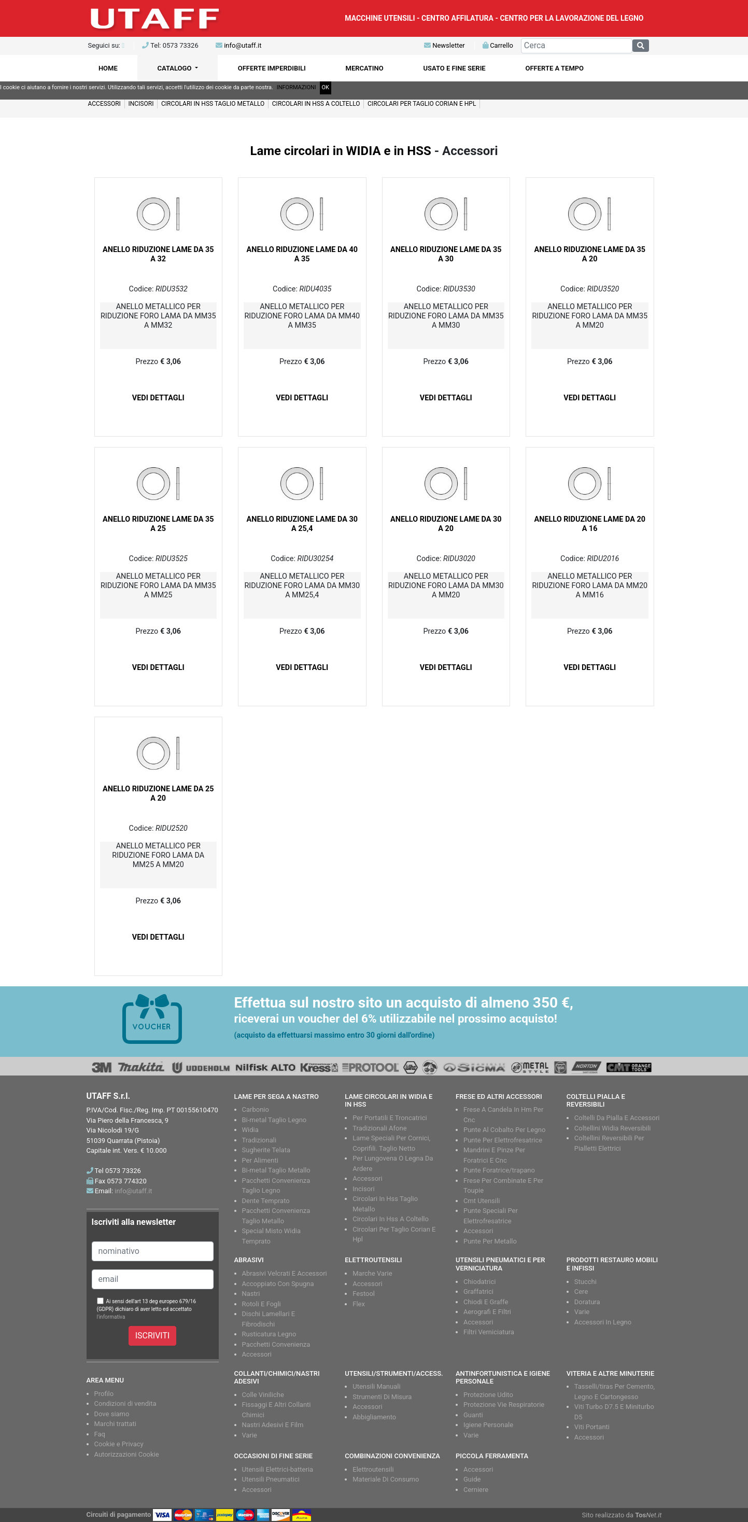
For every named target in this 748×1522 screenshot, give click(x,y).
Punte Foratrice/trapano (499, 1170)
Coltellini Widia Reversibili (612, 1128)
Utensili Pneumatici (271, 1479)
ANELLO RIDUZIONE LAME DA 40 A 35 (302, 254)
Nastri (251, 1293)
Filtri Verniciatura (488, 1332)
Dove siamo (112, 1414)
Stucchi (585, 1282)
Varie (582, 1312)
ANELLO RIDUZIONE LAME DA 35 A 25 (158, 524)
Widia (250, 1130)
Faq (99, 1434)
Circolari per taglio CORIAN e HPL (422, 103)
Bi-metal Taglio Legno (274, 1120)
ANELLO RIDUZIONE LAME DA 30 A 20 (445, 524)
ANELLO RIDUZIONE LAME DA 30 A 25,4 (302, 524)
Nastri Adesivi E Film (273, 1425)
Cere (581, 1291)
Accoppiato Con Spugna (278, 1284)
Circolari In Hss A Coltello (390, 1219)
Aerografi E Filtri (487, 1312)
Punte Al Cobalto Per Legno (504, 1130)
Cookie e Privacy (119, 1444)
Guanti (473, 1415)
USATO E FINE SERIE (455, 68)
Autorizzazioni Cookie (126, 1454)
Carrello (498, 45)
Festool (363, 1293)
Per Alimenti (260, 1160)
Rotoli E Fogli (261, 1304)
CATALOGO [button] (175, 68)
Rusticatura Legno (269, 1334)
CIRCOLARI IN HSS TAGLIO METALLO (212, 103)
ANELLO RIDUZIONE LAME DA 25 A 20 (158, 794)
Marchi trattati (115, 1424)
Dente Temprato (266, 1201)
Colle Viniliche (263, 1395)
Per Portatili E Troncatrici (389, 1118)
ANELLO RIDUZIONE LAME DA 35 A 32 (158, 254)
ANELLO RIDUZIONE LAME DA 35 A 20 (589, 254)
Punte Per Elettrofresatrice (502, 1140)
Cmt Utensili (481, 1201)
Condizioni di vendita (125, 1403)
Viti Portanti (592, 1427)
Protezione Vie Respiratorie (503, 1404)
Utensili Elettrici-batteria (278, 1469)
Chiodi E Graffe (485, 1302)
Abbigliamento (374, 1417)
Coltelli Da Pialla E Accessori (617, 1118)
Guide (472, 1479)
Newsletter (444, 45)
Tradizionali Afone (379, 1128)
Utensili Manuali (376, 1386)
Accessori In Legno (602, 1322)
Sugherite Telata (266, 1150)
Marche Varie (372, 1273)
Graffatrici (478, 1291)
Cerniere (475, 1489)
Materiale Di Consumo (385, 1479)
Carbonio (255, 1109)
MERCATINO (365, 68)
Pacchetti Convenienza (276, 1344)
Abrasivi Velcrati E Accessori (284, 1273)
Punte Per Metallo (490, 1241)
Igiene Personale (488, 1425)
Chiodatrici (479, 1282)
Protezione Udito (488, 1395)
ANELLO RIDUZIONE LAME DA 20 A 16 (589, 524)
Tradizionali (259, 1140)
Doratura (587, 1302)
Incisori (140, 103)
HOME (108, 68)
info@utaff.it (242, 45)
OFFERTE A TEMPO (555, 68)
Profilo (104, 1394)
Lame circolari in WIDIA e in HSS (340, 151)
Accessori (104, 103)
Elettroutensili (372, 1469)
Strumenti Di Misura (382, 1397)
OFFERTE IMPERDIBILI (272, 68)
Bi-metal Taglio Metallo (276, 1170)
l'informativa (111, 1317)
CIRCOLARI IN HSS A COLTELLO (316, 103)
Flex (358, 1304)
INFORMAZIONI (296, 87)
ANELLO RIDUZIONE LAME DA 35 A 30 (445, 254)
